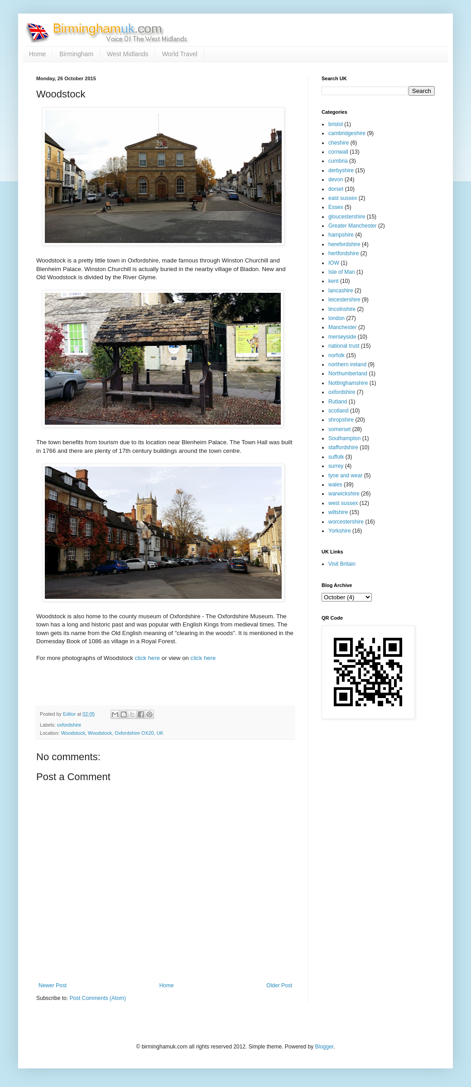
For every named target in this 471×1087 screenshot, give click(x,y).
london (336, 318)
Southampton (344, 438)
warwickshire (344, 493)
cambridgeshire (346, 133)
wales (335, 484)
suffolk (336, 457)
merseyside (342, 337)
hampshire (341, 235)
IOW (333, 263)
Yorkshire (339, 531)
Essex (335, 207)
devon (335, 179)
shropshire (341, 420)
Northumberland (347, 373)
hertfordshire (343, 253)
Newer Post (52, 985)
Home (37, 54)
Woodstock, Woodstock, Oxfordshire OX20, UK (112, 733)
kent (333, 281)
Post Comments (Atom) (97, 998)
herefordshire (344, 244)
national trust (344, 346)
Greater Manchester (352, 226)
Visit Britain (342, 564)
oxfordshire (69, 725)
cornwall (338, 152)
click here (147, 658)
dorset (335, 189)
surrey (335, 466)
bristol (335, 124)
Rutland (337, 401)
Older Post (279, 985)
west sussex (343, 503)
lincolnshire (342, 309)
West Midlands (128, 54)
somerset (339, 429)
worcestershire (346, 522)
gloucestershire (346, 217)
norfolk (336, 355)
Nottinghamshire (348, 383)
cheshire (338, 143)
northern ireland (347, 364)
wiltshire (338, 512)
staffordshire (343, 447)
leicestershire (344, 299)
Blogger (324, 1046)
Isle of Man (341, 272)
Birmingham (76, 54)
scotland (338, 411)
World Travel (179, 54)
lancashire (340, 290)
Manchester (342, 327)
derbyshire (341, 170)
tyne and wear (345, 475)
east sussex (342, 198)
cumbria (338, 161)
